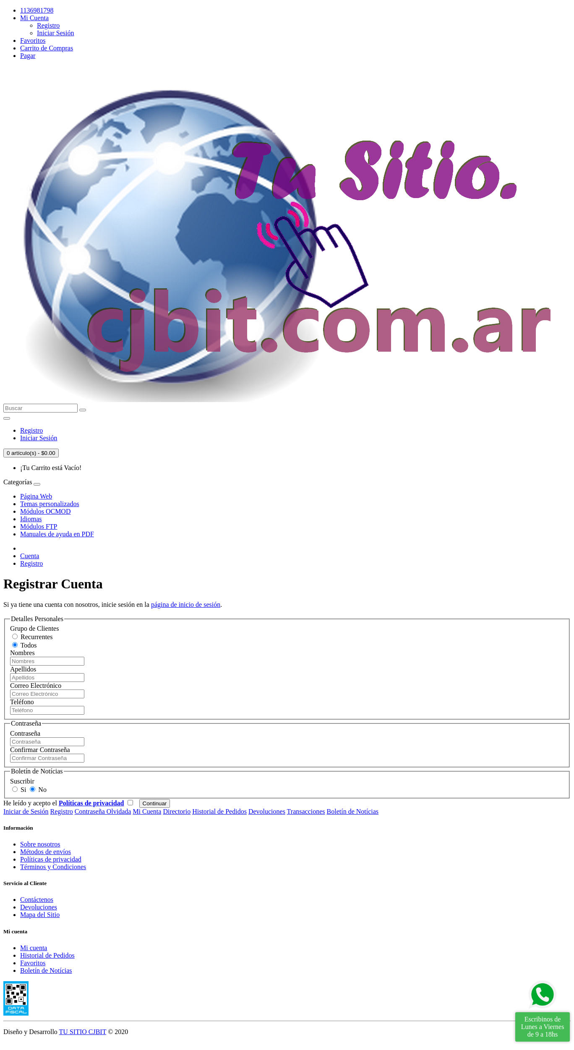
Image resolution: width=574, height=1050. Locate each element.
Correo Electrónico (35, 685)
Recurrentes (32, 636)
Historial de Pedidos (219, 811)
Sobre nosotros (40, 844)
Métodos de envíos (45, 851)
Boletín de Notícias (353, 811)
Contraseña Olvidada (103, 811)
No (38, 789)
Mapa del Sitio (40, 914)
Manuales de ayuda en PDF (57, 534)
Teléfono (22, 701)
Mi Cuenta (147, 811)
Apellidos (23, 669)
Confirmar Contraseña (40, 749)
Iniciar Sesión (55, 33)
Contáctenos (36, 899)
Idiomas (31, 518)
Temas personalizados (49, 503)
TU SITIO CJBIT (83, 1031)
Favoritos (32, 962)
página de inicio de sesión (185, 604)
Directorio (176, 811)
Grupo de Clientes (34, 628)
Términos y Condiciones (53, 866)
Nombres (22, 652)
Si (19, 789)
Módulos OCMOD (45, 511)
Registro (48, 25)
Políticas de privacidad (50, 859)
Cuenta (29, 555)
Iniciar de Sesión (26, 811)
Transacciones (306, 811)
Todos (24, 645)
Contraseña (25, 733)
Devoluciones (266, 811)
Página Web (36, 496)
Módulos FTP (38, 526)
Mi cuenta (33, 947)
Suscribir (22, 781)
